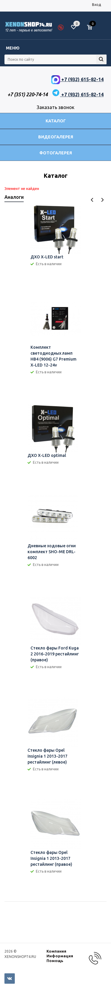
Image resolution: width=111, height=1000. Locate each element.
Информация (59, 956)
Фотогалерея (55, 153)
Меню (13, 48)
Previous (92, 200)
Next (102, 200)
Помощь (54, 961)
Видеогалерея (55, 137)
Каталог (56, 121)
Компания (56, 951)
